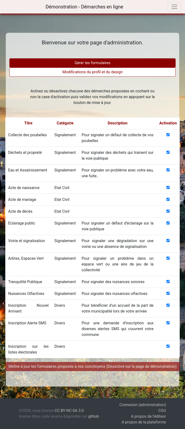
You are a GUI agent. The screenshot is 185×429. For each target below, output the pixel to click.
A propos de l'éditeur (148, 416)
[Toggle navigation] (174, 7)
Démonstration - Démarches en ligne (83, 7)
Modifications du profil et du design (92, 72)
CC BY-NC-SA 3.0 (69, 410)
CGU (162, 410)
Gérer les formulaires (93, 63)
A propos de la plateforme (144, 422)
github (93, 416)
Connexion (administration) (142, 404)
